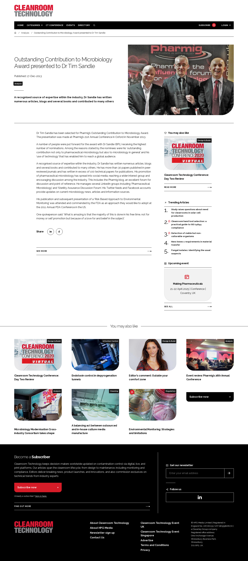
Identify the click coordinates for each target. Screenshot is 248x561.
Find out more (22, 506)
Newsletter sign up (102, 532)
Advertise (147, 540)
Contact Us (97, 537)
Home (20, 25)
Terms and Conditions (155, 545)
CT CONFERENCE (54, 25)
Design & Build (204, 140)
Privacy (145, 550)
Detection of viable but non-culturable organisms (186, 235)
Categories (33, 25)
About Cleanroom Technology (109, 522)
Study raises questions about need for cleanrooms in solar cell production (189, 213)
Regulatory (170, 391)
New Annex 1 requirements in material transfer (191, 243)
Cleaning (114, 391)
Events (70, 25)
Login (224, 25)
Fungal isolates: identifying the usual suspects (190, 252)
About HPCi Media (101, 527)
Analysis (18, 84)
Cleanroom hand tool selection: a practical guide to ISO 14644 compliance (189, 224)
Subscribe (207, 25)
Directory (84, 25)
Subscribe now (199, 396)
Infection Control (110, 341)
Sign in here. (41, 496)
